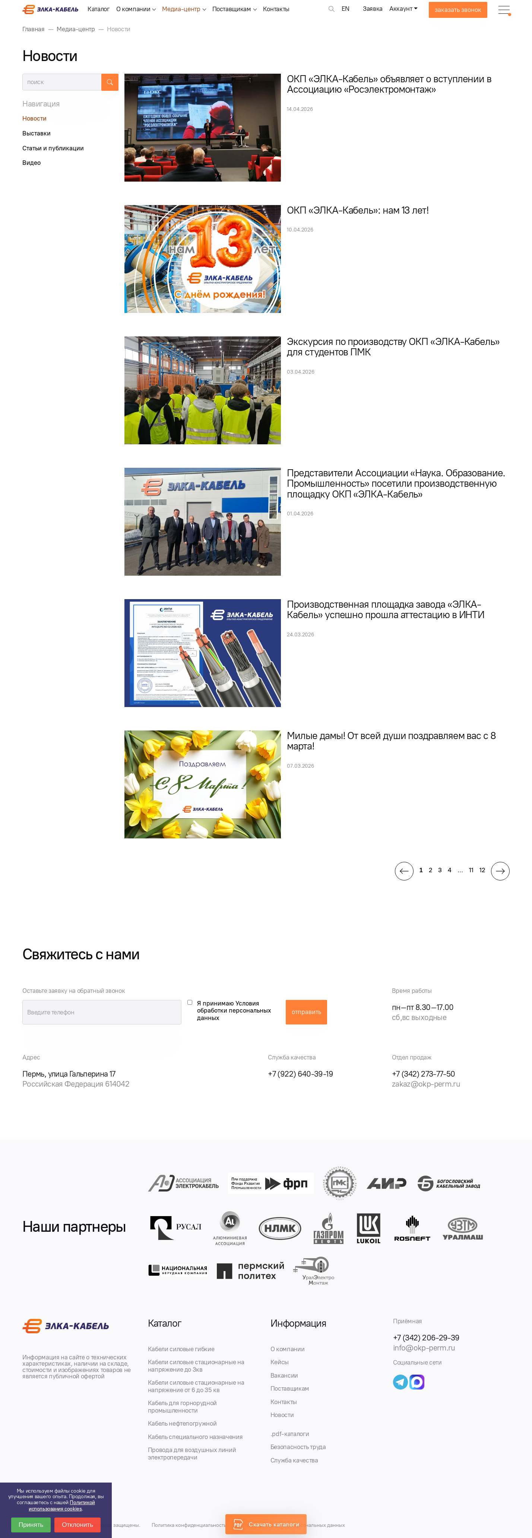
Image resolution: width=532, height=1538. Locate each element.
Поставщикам (231, 9)
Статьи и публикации (53, 148)
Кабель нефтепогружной (182, 1423)
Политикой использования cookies (62, 1505)
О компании (133, 9)
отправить (306, 1012)
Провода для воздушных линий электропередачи (192, 1453)
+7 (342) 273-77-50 (423, 1073)
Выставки (36, 133)
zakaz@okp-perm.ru (426, 1083)
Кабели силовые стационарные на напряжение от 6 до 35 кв (196, 1386)
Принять (31, 1524)
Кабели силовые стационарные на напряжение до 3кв (196, 1365)
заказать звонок (458, 9)
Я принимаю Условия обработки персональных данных (234, 1010)
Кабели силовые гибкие (181, 1349)
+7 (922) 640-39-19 (300, 1073)
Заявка (373, 8)
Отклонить (77, 1524)
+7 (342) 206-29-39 (426, 1337)
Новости (34, 118)
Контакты (276, 9)
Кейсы (279, 1362)
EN (345, 8)
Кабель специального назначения (195, 1437)
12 (482, 870)
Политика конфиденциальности (189, 1525)
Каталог (99, 9)
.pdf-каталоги (289, 1434)
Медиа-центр (181, 9)
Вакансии (284, 1375)
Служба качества (294, 1460)
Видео (31, 162)
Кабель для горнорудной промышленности (182, 1406)
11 (471, 870)
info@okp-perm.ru (424, 1347)
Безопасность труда (298, 1447)
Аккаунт (400, 8)
